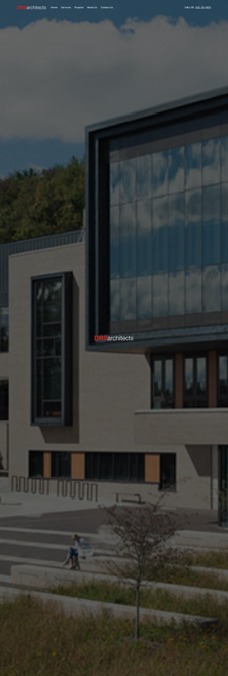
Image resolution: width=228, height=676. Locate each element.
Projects (79, 7)
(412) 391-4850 (203, 7)
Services (66, 7)
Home (54, 7)
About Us (92, 7)
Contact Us (107, 7)
